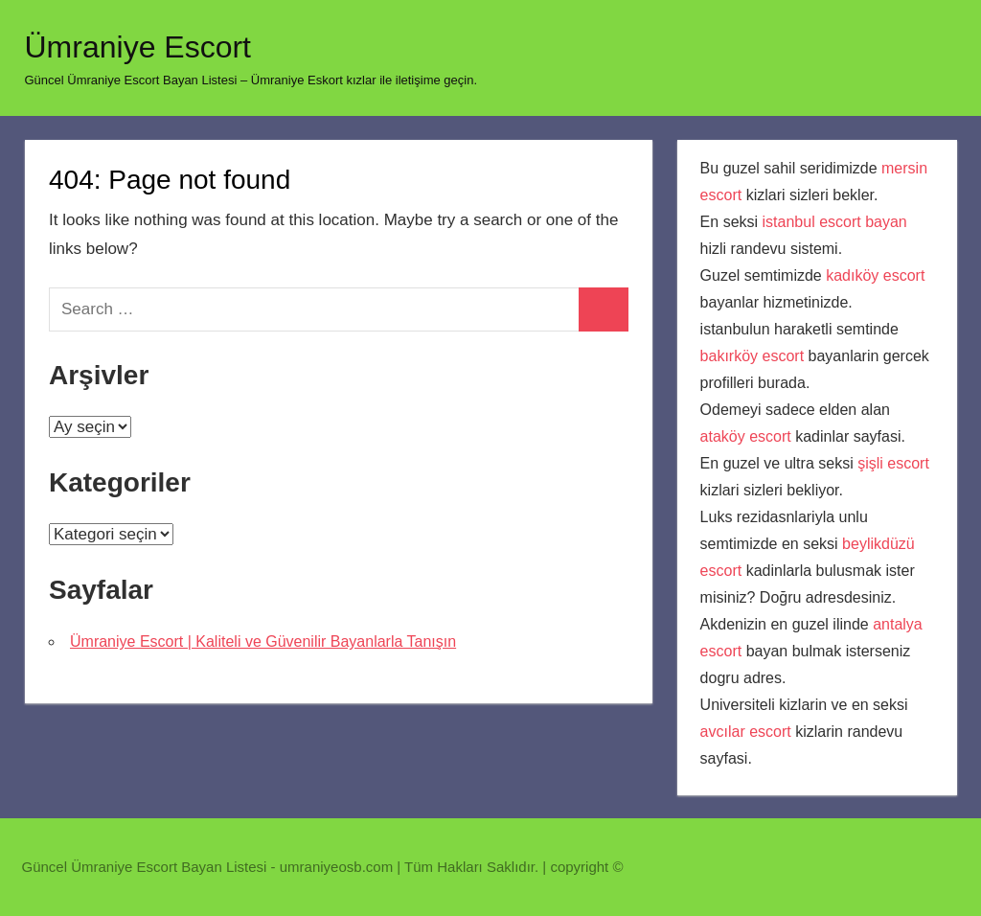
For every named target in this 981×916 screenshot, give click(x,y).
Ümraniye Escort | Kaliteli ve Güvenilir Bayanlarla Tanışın (263, 641)
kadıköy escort (875, 275)
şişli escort (893, 463)
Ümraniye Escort (138, 47)
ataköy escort (745, 436)
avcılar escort (745, 731)
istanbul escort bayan (835, 222)
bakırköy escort (752, 356)
